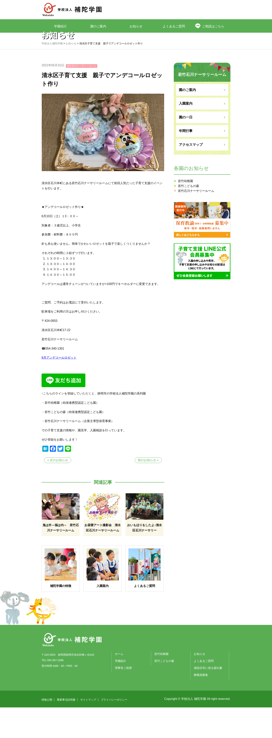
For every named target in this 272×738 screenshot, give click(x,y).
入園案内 (185, 134)
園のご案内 (98, 26)
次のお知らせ (59, 490)
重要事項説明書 (66, 730)
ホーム (119, 684)
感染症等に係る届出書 (208, 698)
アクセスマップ (191, 175)
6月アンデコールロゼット (59, 388)
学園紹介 (60, 26)
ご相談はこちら (213, 26)
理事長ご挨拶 (123, 698)
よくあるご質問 (173, 26)
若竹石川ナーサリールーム (81, 96)
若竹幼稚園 (185, 211)
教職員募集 (201, 705)
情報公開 (47, 730)
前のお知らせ (147, 490)
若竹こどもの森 (188, 216)
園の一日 (185, 148)
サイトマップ (88, 730)
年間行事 (185, 161)
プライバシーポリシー (114, 730)
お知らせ (136, 26)
